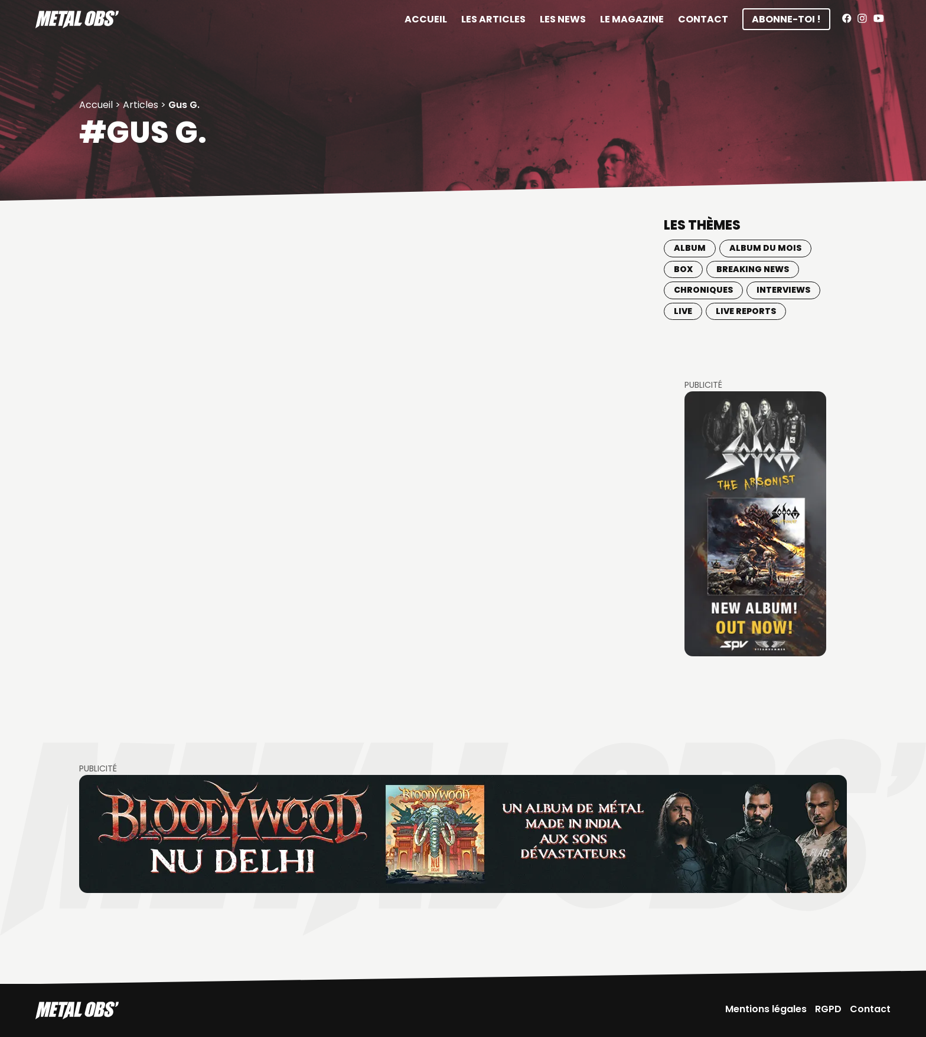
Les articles (493, 19)
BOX (683, 269)
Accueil (426, 19)
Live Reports (746, 311)
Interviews (783, 290)
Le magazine (632, 19)
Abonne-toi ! (786, 19)
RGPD (828, 1009)
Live (683, 311)
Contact (703, 19)
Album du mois (765, 248)
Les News (563, 19)
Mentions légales (766, 1009)
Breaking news (752, 269)
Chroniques (703, 290)
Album (690, 248)
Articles (140, 105)
